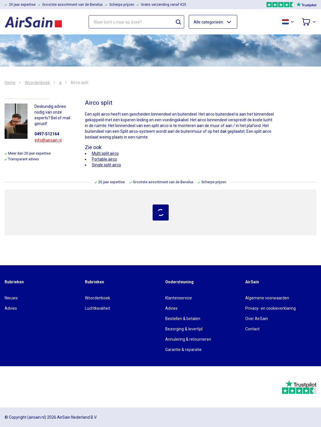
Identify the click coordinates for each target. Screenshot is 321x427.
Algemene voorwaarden (267, 298)
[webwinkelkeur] (20, 387)
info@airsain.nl (48, 140)
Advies (11, 308)
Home (10, 82)
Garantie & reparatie (183, 349)
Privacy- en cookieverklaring (270, 308)
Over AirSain (256, 318)
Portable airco (104, 159)
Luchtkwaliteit (97, 308)
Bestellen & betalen (182, 318)
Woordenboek (37, 82)
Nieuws (11, 298)
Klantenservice (178, 298)
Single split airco (106, 165)
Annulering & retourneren (188, 339)
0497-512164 (46, 134)
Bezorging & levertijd (184, 329)
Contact (252, 329)
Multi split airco (105, 153)
